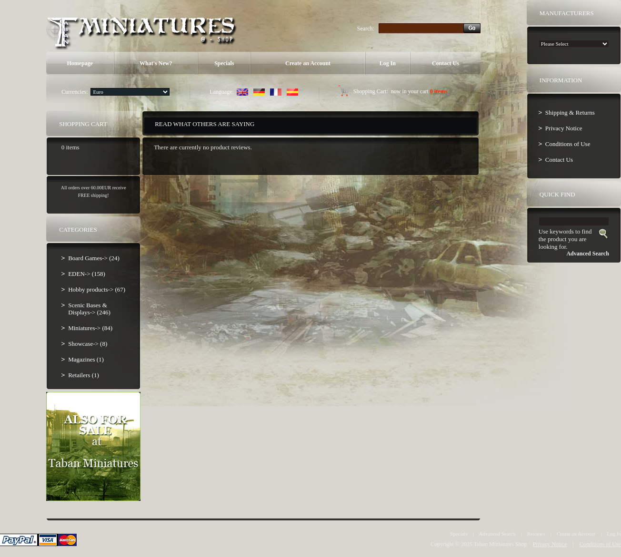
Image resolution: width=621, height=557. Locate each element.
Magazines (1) (86, 359)
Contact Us (445, 63)
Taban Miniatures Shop (500, 544)
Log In (388, 63)
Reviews (536, 534)
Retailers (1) (83, 375)
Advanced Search (497, 534)
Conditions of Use (568, 143)
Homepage (80, 63)
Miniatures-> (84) (90, 328)
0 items (438, 91)
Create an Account (308, 63)
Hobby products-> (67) (96, 289)
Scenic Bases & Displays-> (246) (89, 309)
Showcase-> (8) (87, 343)
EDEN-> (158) (86, 273)
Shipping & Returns (570, 112)
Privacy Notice (563, 128)
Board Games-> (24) (94, 258)
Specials (224, 63)
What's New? (156, 63)
